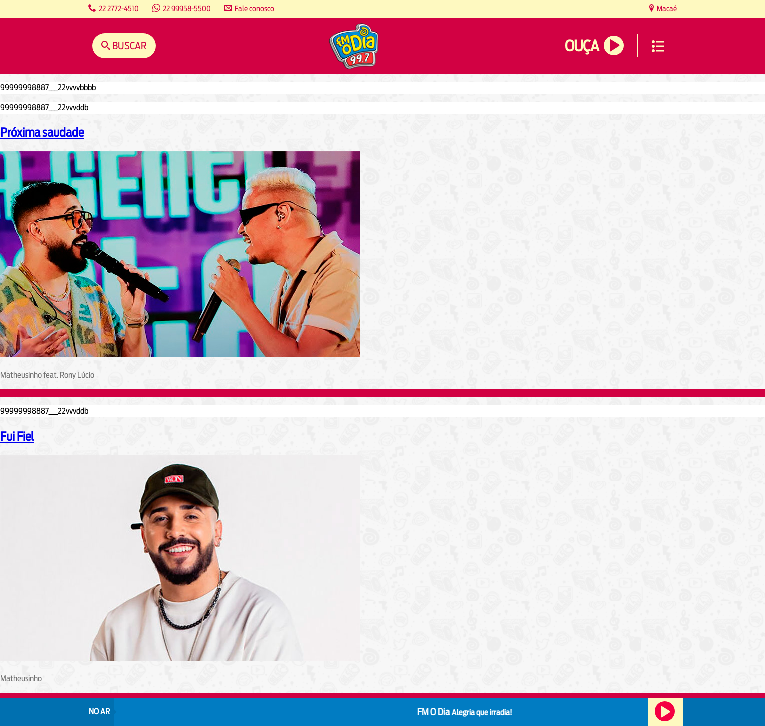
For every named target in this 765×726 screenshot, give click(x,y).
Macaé (666, 8)
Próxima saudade (42, 132)
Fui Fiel (17, 436)
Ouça (582, 46)
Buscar (128, 45)
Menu (658, 46)
